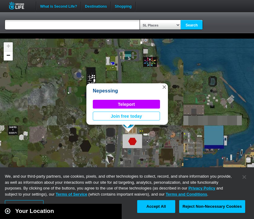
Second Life (20, 6)
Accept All (156, 206)
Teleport (126, 104)
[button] (164, 87)
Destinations (96, 5)
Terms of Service (71, 194)
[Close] (244, 177)
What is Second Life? (58, 5)
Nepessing (105, 90)
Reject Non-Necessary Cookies (212, 206)
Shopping (123, 5)
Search (192, 25)
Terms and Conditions (186, 194)
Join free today (126, 116)
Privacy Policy (201, 188)
